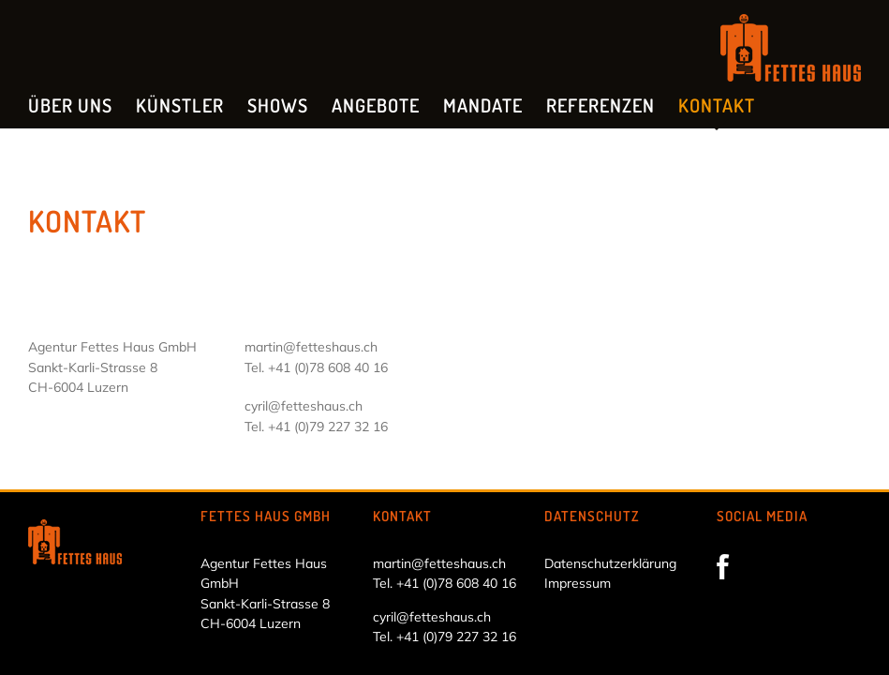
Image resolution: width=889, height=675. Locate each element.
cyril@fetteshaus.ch (303, 406)
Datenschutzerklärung (610, 563)
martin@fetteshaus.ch (311, 346)
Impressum (577, 583)
